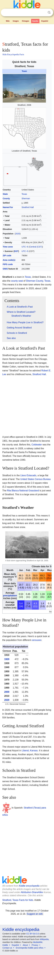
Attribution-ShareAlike (32, 892)
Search (49, 12)
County (6, 198)
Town (24, 71)
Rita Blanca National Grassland (23, 490)
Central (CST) (35, 247)
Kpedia (35, 21)
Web (8, 21)
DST (16, 251)
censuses (36, 640)
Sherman (26, 198)
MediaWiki (37, 942)
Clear (43, 12)
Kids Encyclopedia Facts (13, 54)
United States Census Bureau (35, 479)
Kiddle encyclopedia (29, 886)
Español (44, 21)
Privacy (35, 945)
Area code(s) (9, 260)
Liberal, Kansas (30, 750)
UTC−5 (25, 251)
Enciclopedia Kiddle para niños (29, 948)
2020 (17, 233)
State (5, 194)
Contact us (7, 948)
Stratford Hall (28, 207)
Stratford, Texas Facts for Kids (17, 900)
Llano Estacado (28, 475)
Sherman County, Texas (38, 281)
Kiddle (5, 945)
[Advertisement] (27, 32)
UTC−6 (25, 247)
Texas (24, 194)
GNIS (5, 269)
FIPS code (8, 264)
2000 (6, 692)
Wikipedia (44, 939)
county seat (17, 281)
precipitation (10, 595)
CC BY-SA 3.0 (32, 934)
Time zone (8, 247)
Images (16, 21)
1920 (6, 659)
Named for (8, 207)
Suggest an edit (34, 914)
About (25, 945)
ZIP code (7, 255)
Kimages (25, 21)
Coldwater (37, 444)
